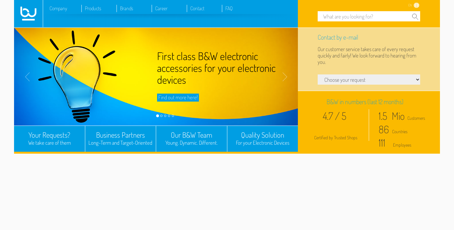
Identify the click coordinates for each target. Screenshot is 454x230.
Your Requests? (49, 138)
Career (161, 8)
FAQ (229, 8)
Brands (126, 8)
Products (93, 8)
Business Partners (120, 138)
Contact (197, 8)
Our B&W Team (191, 138)
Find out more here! (178, 97)
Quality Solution (262, 138)
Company (58, 8)
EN (410, 5)
